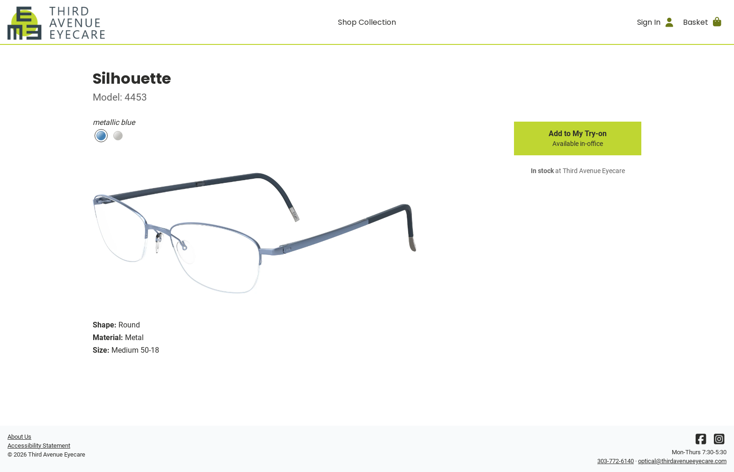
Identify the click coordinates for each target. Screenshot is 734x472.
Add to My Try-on (578, 138)
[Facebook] (700, 441)
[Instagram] (719, 441)
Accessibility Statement (38, 445)
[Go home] (97, 22)
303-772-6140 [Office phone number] (615, 461)
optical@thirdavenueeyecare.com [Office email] (682, 461)
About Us (19, 436)
